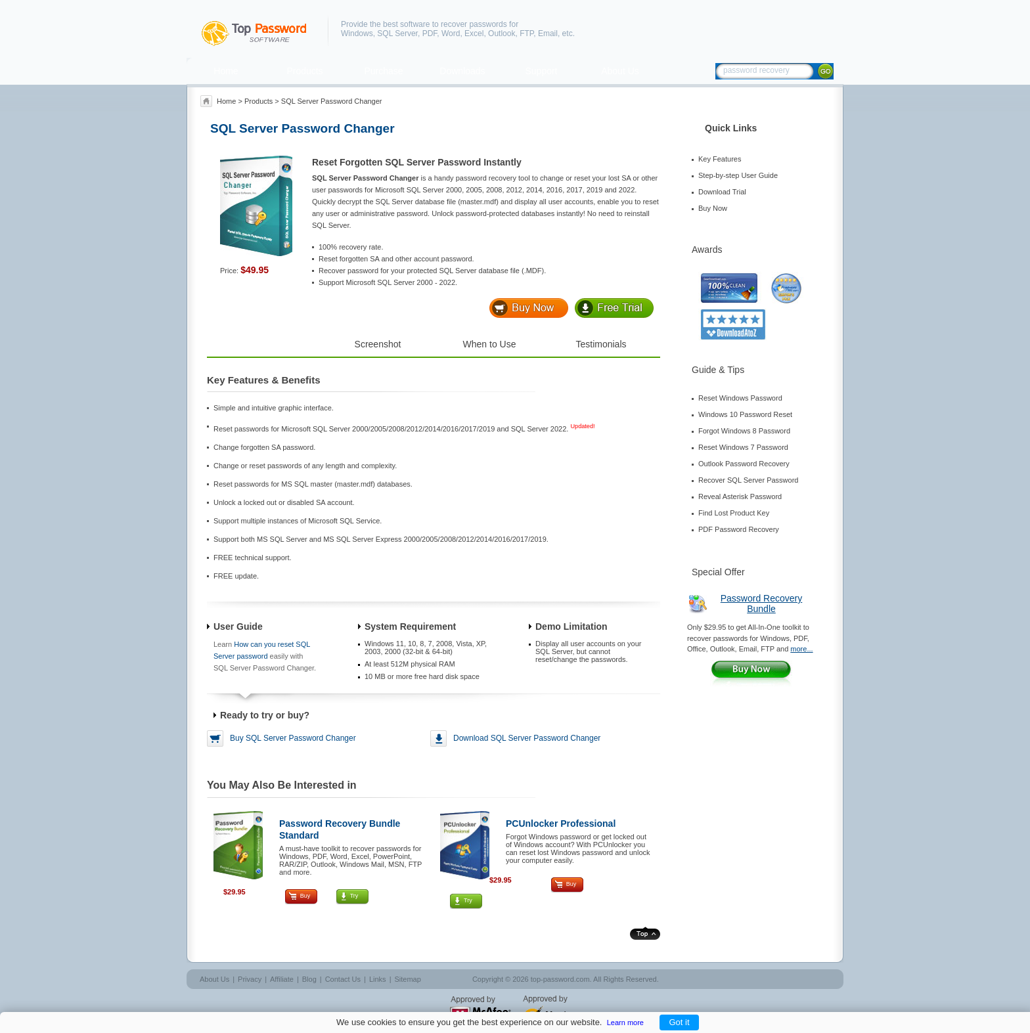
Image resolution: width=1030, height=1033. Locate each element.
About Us (620, 71)
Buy (305, 895)
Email (548, 33)
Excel (473, 33)
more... (801, 649)
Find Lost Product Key (733, 513)
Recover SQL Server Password (748, 480)
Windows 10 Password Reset (745, 414)
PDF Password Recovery (738, 529)
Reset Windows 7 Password (743, 447)
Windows (357, 33)
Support (541, 71)
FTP (526, 33)
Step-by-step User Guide (738, 175)
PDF (429, 33)
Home (225, 71)
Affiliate (282, 979)
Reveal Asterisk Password (740, 496)
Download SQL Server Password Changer (526, 738)
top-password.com (560, 979)
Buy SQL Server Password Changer (293, 738)
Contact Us (343, 979)
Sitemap (407, 979)
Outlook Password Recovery (744, 464)
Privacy (249, 979)
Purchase (383, 71)
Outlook (501, 33)
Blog (309, 979)
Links (377, 979)
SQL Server (397, 33)
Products (304, 71)
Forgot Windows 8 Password (744, 431)
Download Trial (722, 192)
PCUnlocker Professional (561, 823)
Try (354, 895)
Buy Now (712, 208)
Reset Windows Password (740, 398)
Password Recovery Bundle (762, 603)
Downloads (462, 71)
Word (450, 33)
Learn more (625, 1022)
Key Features (719, 159)
